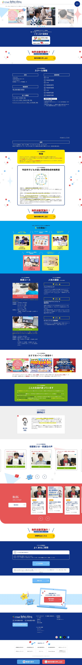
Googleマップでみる (64, 137)
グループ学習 (36, 374)
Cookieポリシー (39, 632)
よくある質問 (39, 563)
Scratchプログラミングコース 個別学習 (25, 396)
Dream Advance (51, 651)
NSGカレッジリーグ (62, 647)
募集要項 (58, 617)
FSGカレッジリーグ (19, 651)
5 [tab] (44, 26)
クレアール (41, 651)
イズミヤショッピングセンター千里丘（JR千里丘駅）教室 (25, 102)
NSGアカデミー (30, 651)
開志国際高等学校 (51, 647)
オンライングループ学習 (60, 374)
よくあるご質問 (40, 627)
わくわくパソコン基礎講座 (51, 320)
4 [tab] (42, 26)
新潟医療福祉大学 (30, 647)
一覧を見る (15, 505)
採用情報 (58, 616)
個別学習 (27, 376)
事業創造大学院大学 (19, 647)
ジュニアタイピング (49, 287)
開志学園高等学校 (41, 647)
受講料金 (38, 619)
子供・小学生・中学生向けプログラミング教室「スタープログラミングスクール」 (18, 6)
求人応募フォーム (60, 619)
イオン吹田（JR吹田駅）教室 (19, 98)
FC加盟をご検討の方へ (50, 616)
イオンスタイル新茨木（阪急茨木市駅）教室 (22, 100)
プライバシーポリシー (40, 630)
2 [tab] (39, 26)
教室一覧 (34, 6)
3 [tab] (41, 26)
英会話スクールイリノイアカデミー (62, 651)
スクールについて (40, 616)
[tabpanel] (41, 16)
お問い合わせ (39, 628)
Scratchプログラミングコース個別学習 (52, 302)
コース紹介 (39, 617)
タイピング (33, 156)
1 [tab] (37, 26)
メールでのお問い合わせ (21, 624)
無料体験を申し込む (41, 58)
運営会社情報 (39, 622)
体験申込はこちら (41, 536)
